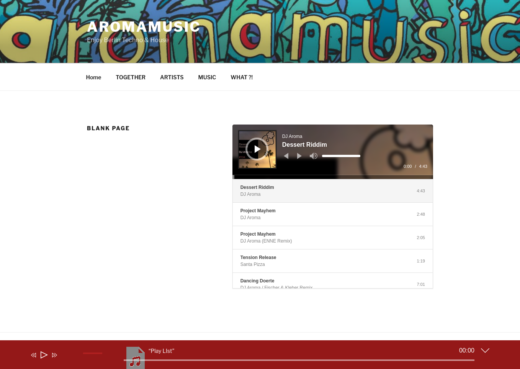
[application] (332, 152)
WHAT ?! (242, 77)
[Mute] (313, 156)
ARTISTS (171, 77)
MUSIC (207, 77)
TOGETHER (131, 77)
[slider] (341, 156)
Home (93, 77)
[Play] (258, 149)
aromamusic (144, 26)
